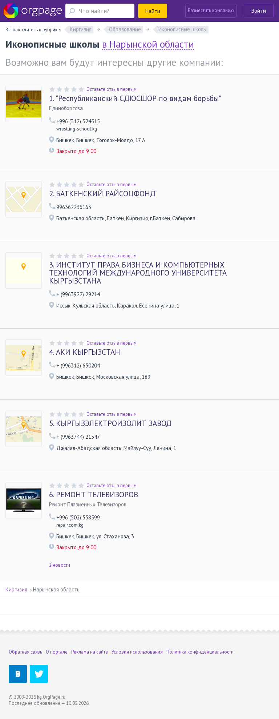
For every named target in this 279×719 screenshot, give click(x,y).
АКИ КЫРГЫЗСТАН (84, 352)
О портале (57, 652)
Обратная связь (25, 652)
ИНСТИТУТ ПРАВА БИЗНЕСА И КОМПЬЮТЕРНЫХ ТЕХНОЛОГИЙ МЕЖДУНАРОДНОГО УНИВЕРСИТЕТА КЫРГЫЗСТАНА (138, 273)
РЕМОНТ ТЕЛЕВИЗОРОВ (93, 495)
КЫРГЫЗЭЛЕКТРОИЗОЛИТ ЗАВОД (110, 423)
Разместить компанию (211, 10)
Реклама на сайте (89, 652)
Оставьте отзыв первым (111, 89)
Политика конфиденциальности (200, 652)
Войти (258, 10)
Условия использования (137, 652)
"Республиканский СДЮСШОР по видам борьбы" (135, 99)
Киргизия (16, 589)
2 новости (59, 565)
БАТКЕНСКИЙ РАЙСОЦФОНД (102, 194)
